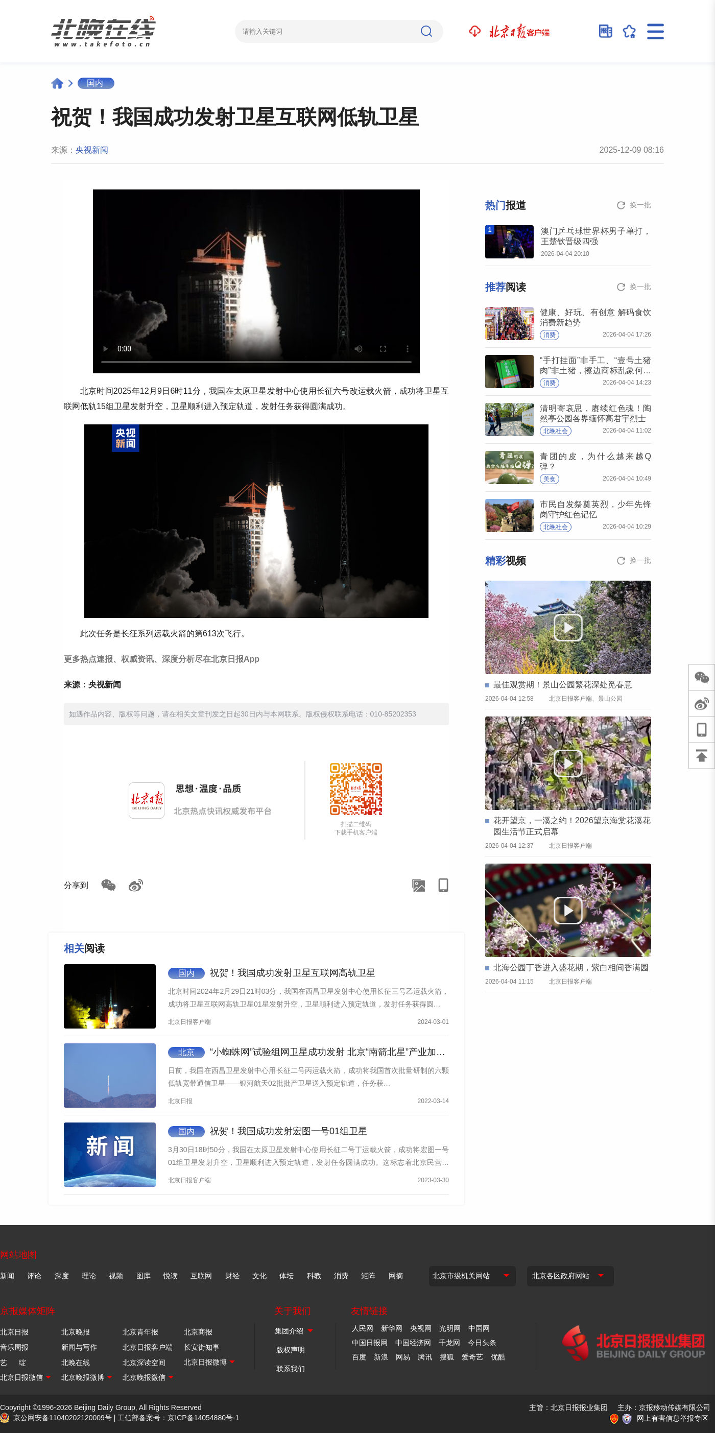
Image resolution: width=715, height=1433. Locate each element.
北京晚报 (75, 1332)
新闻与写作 (79, 1347)
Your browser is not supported (256, 281)
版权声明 (290, 1350)
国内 (95, 83)
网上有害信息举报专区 (672, 1418)
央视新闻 (92, 150)
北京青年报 (140, 1332)
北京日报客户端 (148, 1347)
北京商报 (198, 1332)
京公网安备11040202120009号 (62, 1418)
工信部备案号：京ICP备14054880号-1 (178, 1418)
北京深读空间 (144, 1362)
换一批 (640, 205)
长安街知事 (202, 1347)
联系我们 (290, 1369)
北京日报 (14, 1332)
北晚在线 (75, 1362)
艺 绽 (13, 1362)
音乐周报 (14, 1347)
